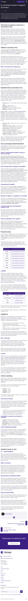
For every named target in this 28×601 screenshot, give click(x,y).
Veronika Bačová (8, 513)
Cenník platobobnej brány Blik (18, 260)
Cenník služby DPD (18, 295)
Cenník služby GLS (18, 300)
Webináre (2, 575)
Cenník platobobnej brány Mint (17, 256)
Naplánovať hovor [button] (21, 1)
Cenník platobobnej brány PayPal (17, 258)
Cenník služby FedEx (19, 302)
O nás (2, 570)
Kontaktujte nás (14, 543)
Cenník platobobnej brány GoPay (17, 253)
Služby (2, 577)
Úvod (2, 566)
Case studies (3, 573)
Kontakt (2, 582)
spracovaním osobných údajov (16, 594)
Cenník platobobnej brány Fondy (17, 251)
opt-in (22, 361)
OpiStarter (3, 579)
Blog (1, 572)
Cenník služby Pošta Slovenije (19, 298)
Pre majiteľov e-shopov (5, 568)
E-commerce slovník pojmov (6, 580)
